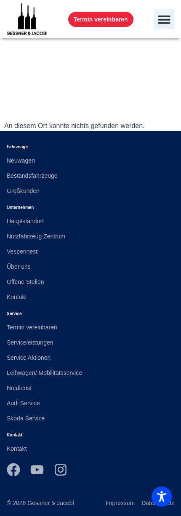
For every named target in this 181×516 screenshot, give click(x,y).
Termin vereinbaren (32, 327)
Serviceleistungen (30, 342)
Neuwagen (21, 160)
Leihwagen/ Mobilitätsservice (44, 372)
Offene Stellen (25, 281)
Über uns (19, 266)
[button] (164, 19)
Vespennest (22, 251)
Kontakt (17, 297)
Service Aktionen (29, 357)
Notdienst (19, 388)
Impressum (120, 503)
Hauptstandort (25, 221)
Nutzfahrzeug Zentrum (36, 236)
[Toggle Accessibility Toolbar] (162, 497)
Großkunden (23, 190)
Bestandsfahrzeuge (32, 175)
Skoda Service (26, 418)
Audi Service (23, 403)
